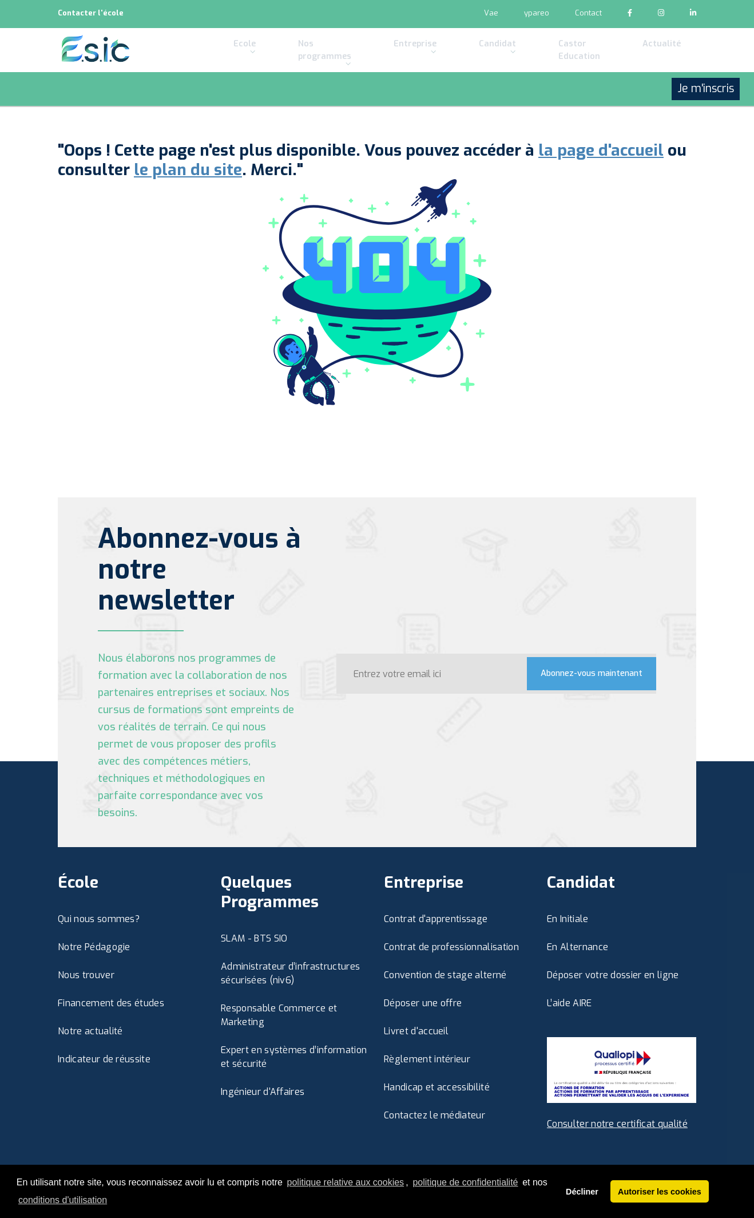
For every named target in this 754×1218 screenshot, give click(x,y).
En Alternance (577, 947)
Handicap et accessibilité (437, 1087)
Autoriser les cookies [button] (659, 1191)
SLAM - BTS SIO (254, 938)
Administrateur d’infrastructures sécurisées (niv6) (290, 973)
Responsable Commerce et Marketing (279, 1015)
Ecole (235, 63)
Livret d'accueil (416, 1031)
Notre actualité (90, 1031)
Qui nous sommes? (99, 919)
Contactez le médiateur (434, 1115)
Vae (491, 13)
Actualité (622, 59)
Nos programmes (311, 66)
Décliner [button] (582, 1191)
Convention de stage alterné (445, 975)
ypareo (536, 13)
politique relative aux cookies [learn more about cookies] (345, 1182)
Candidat (466, 63)
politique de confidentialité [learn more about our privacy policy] (465, 1182)
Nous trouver (86, 975)
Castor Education (532, 66)
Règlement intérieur (427, 1059)
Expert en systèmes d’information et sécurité (294, 1057)
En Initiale (568, 919)
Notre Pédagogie (94, 947)
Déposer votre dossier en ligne (613, 975)
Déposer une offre (423, 1003)
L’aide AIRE (569, 1003)
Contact (588, 13)
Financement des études (111, 1003)
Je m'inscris (705, 121)
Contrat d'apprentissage (435, 919)
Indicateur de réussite (104, 1059)
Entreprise (397, 63)
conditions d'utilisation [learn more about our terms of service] (62, 1200)
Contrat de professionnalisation (451, 947)
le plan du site (188, 170)
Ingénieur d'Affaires (262, 1092)
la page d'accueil (601, 150)
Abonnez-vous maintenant (582, 673)
